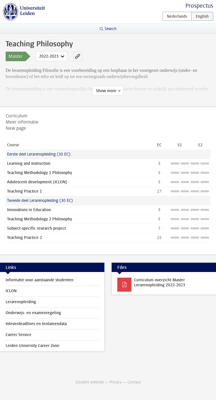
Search (110, 28)
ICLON (11, 291)
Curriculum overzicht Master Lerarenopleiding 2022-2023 (159, 282)
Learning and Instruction (28, 163)
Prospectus (199, 6)
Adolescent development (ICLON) (37, 182)
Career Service (19, 334)
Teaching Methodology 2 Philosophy (39, 219)
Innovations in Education (29, 209)
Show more (106, 90)
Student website (89, 382)
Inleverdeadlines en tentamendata (36, 323)
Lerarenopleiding (21, 302)
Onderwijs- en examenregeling (33, 313)
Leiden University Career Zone (32, 345)
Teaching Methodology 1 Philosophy (39, 172)
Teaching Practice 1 (24, 191)
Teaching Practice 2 (24, 237)
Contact (134, 382)
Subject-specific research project (36, 228)
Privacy (115, 382)
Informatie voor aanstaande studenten (39, 280)
